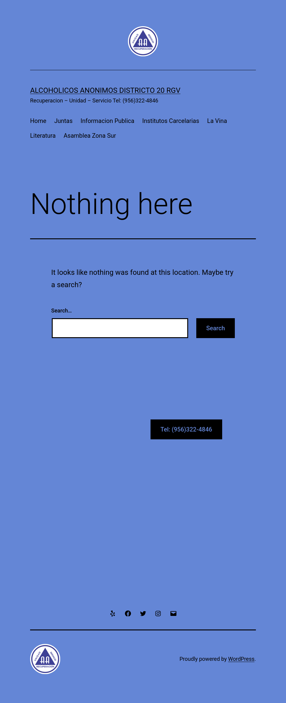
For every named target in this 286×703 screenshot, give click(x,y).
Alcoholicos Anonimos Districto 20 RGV (105, 90)
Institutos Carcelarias (170, 120)
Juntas (63, 120)
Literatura (43, 135)
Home (38, 120)
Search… (61, 310)
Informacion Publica (107, 120)
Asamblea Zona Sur (90, 135)
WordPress (241, 659)
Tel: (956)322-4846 (186, 429)
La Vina (217, 120)
